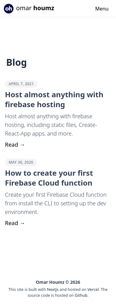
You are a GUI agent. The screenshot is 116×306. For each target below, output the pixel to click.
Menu (102, 8)
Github (81, 295)
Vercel (93, 289)
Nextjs (53, 289)
